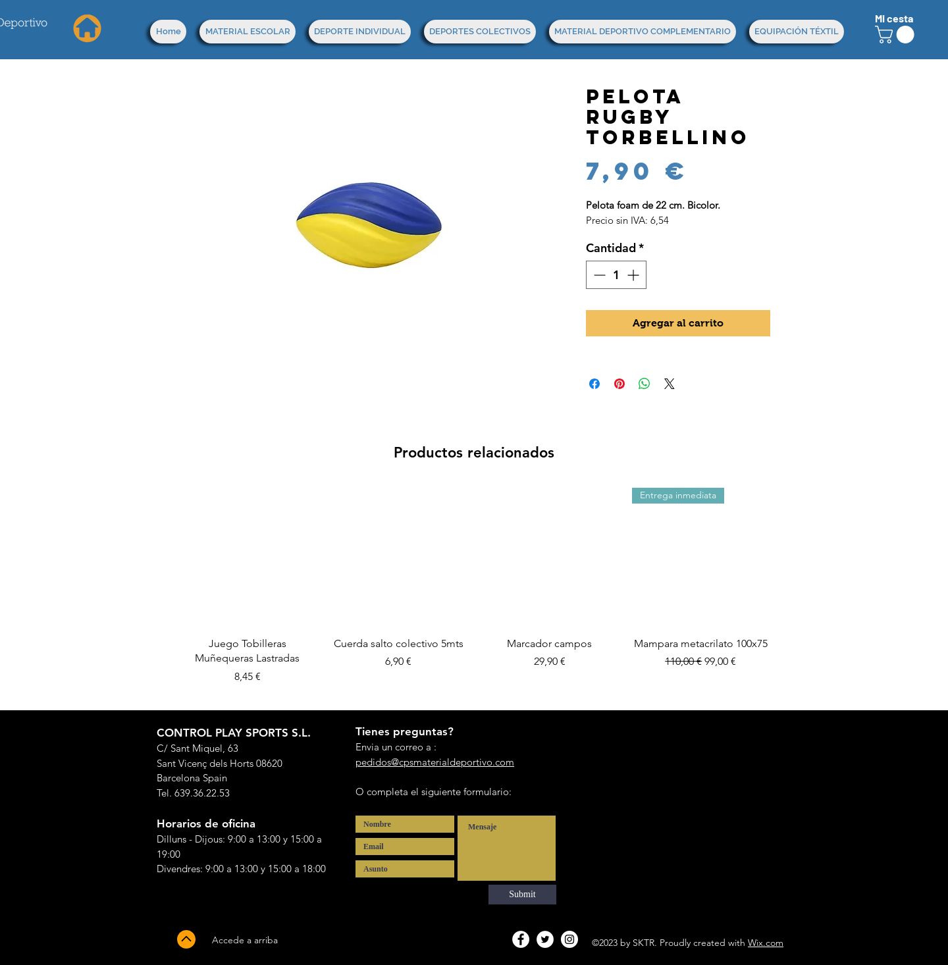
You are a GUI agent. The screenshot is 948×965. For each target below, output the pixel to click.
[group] (474, 593)
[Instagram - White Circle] (569, 939)
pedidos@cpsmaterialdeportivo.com (435, 762)
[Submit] (522, 894)
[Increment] (634, 274)
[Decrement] (598, 274)
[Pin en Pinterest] (619, 384)
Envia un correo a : (396, 747)
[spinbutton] (616, 274)
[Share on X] (669, 384)
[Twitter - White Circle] (545, 939)
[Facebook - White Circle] (520, 939)
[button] (896, 34)
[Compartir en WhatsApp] (644, 384)
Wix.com (765, 943)
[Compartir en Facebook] (594, 384)
